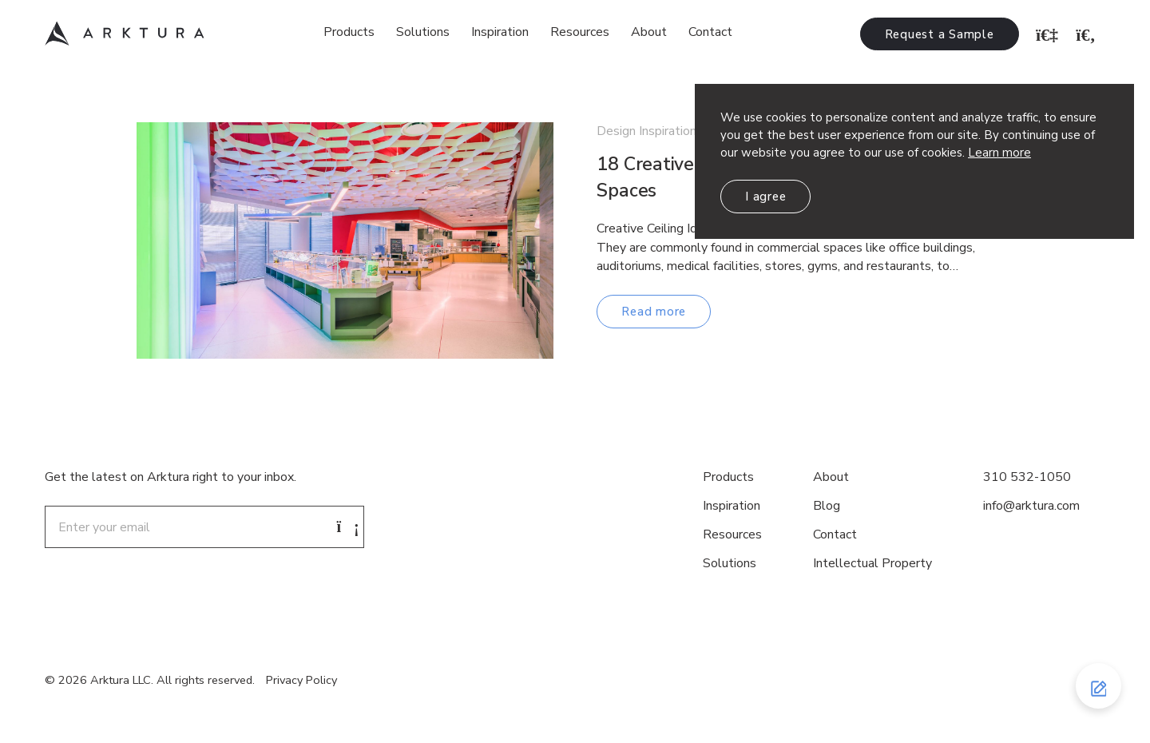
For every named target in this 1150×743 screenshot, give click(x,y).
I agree (765, 197)
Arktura (124, 34)
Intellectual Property (872, 563)
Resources (579, 32)
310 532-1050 (1027, 477)
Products (349, 32)
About (649, 32)
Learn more (999, 153)
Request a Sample (939, 34)
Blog (826, 506)
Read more (653, 312)
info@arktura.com (1031, 506)
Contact (710, 32)
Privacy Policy (301, 680)
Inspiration (500, 32)
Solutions (423, 32)
